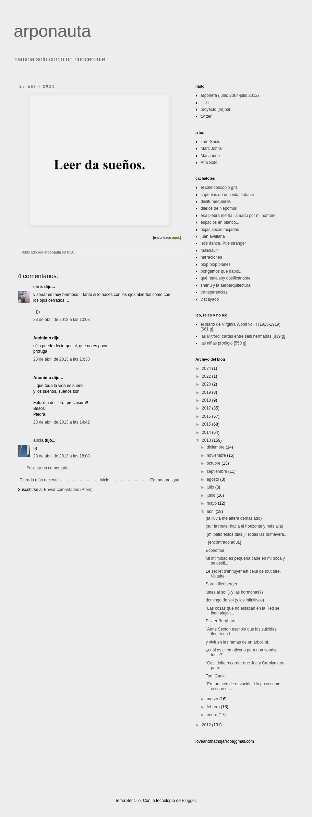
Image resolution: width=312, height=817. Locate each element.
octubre (214, 463)
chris (38, 286)
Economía (215, 550)
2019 (207, 392)
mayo (212, 503)
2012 (207, 725)
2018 (207, 400)
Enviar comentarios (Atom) (68, 489)
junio (212, 495)
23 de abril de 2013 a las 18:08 (61, 456)
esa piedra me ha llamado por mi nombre (238, 215)
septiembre (217, 471)
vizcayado (210, 299)
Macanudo (210, 155)
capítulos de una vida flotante (227, 194)
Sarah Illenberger (221, 584)
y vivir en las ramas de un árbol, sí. (237, 642)
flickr (205, 102)
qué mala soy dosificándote (225, 278)
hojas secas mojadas (220, 229)
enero (212, 714)
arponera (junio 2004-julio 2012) (230, 95)
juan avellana (213, 236)
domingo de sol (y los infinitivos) (235, 600)
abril (211, 511)
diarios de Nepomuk (219, 208)
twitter (206, 116)
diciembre (216, 447)
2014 (207, 432)
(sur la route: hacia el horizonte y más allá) (244, 526)
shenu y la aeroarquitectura (225, 285)
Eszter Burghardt (221, 621)
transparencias (214, 292)
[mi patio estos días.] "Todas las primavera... (246, 534)
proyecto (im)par (215, 109)
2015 (207, 424)
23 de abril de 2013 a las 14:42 (61, 422)
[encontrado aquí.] (223, 542)
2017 (207, 408)
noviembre (217, 455)
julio (211, 487)
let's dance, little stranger (223, 243)
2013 (207, 440)
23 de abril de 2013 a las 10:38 (61, 359)
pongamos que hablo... (221, 271)
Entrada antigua (164, 480)
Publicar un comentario (47, 468)
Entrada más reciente (39, 480)
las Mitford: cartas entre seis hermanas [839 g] (243, 336)
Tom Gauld (210, 141)
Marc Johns (211, 148)
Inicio (104, 480)
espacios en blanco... (220, 222)
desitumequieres (216, 201)
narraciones (211, 257)
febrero (214, 706)
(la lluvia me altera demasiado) (234, 518)
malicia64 (209, 250)
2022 (207, 376)
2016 (207, 416)
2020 (207, 384)
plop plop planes (215, 264)
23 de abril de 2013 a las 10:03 (61, 319)
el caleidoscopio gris (219, 187)
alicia (38, 440)
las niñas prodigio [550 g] (223, 343)
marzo (213, 699)
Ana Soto (209, 162)
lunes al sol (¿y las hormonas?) (234, 592)
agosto (213, 479)
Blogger (189, 800)
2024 (207, 368)
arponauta (52, 31)
